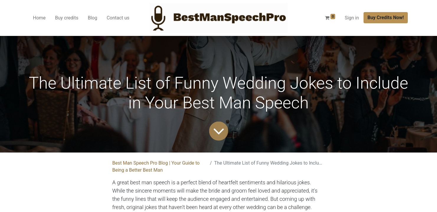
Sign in (352, 18)
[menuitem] (39, 18)
